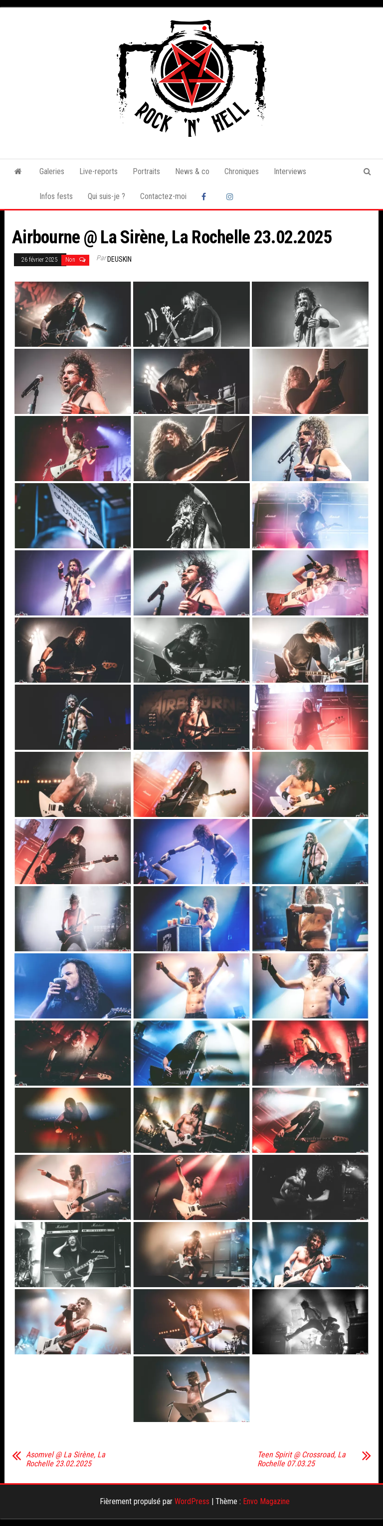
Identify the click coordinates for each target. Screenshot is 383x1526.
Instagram (231, 196)
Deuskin (119, 259)
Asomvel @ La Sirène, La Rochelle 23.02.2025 (65, 1459)
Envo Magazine (266, 1501)
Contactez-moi (163, 196)
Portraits (146, 171)
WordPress (192, 1501)
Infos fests (56, 196)
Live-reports (98, 171)
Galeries (51, 171)
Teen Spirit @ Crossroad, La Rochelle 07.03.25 (301, 1459)
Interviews (290, 171)
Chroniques (241, 171)
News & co (192, 171)
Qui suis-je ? (106, 196)
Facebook (206, 196)
